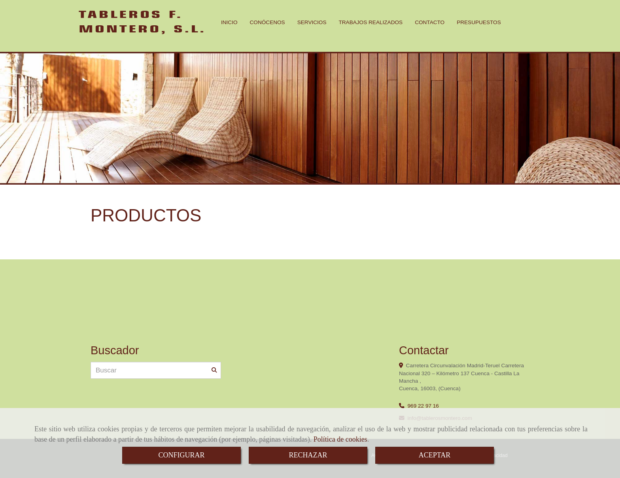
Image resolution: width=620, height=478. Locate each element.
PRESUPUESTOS (479, 22)
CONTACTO (429, 22)
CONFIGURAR (181, 455)
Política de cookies (340, 439)
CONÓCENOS (267, 22)
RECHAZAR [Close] (308, 455)
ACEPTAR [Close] (435, 455)
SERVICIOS (312, 22)
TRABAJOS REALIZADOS (370, 22)
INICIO (229, 22)
